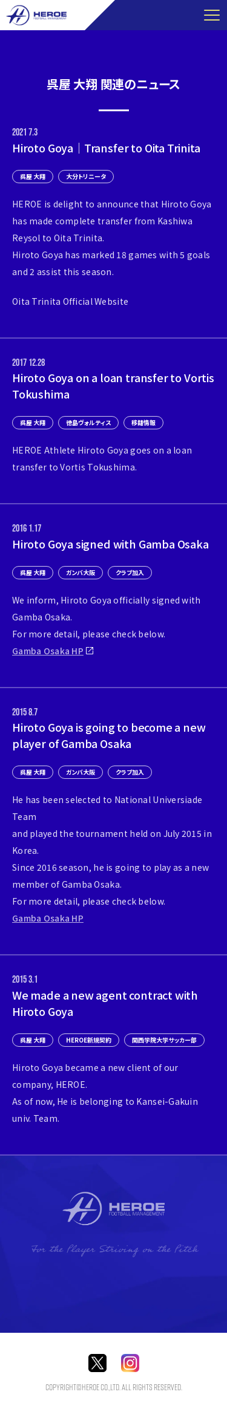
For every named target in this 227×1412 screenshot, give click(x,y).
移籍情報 (143, 422)
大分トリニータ (86, 176)
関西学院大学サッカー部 (164, 1039)
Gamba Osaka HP (48, 651)
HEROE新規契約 (88, 1039)
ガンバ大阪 (80, 572)
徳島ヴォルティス (88, 422)
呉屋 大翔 (32, 176)
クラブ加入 (130, 572)
